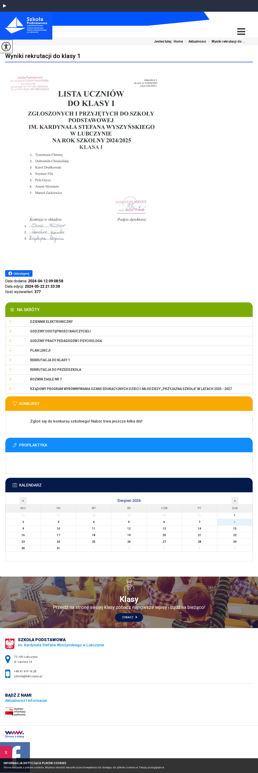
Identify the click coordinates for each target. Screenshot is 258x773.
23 (23, 541)
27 (164, 541)
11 (93, 528)
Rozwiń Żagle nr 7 (46, 379)
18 (93, 535)
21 (199, 535)
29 (234, 541)
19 (129, 535)
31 (58, 548)
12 (129, 528)
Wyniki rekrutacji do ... (225, 41)
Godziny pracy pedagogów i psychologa (66, 341)
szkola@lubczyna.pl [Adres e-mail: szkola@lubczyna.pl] (28, 676)
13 (164, 528)
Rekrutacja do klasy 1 (50, 360)
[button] (4, 6)
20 (164, 535)
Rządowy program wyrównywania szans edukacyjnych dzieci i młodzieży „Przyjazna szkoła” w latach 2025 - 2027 (131, 389)
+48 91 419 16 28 (242, 18)
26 (129, 541)
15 (234, 528)
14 (199, 528)
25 (93, 541)
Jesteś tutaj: (164, 41)
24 (58, 541)
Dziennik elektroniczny (51, 322)
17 (58, 535)
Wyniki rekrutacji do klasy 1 (43, 55)
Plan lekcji (40, 350)
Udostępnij (18, 273)
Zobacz (129, 617)
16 (23, 535)
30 (23, 548)
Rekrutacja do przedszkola (55, 370)
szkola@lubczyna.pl (232, 19)
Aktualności (194, 41)
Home (178, 41)
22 (234, 535)
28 (199, 541)
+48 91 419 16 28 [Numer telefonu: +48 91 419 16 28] (25, 671)
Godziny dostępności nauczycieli (60, 331)
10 (58, 528)
